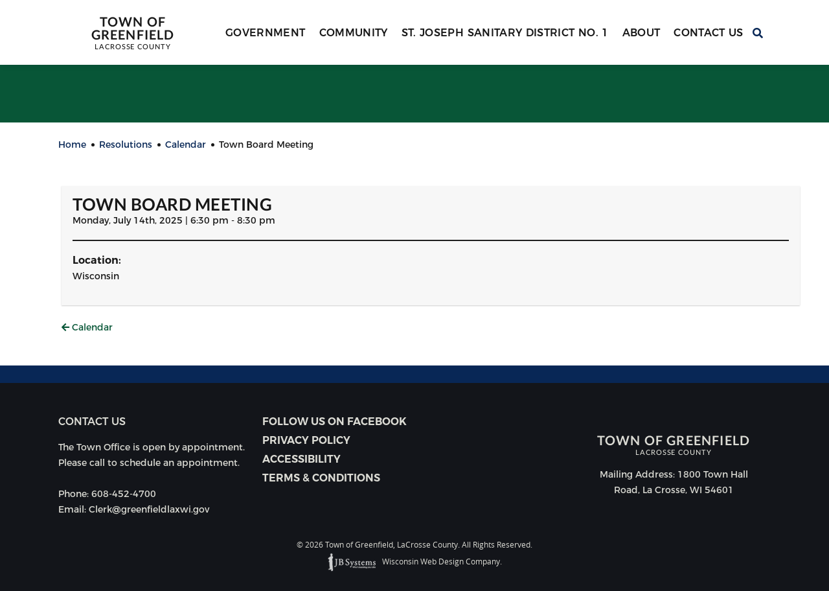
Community (353, 33)
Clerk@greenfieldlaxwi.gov (149, 509)
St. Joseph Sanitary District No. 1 (505, 33)
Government (265, 33)
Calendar (87, 327)
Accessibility (301, 459)
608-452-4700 (123, 494)
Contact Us (709, 33)
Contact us (92, 421)
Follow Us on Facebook (334, 421)
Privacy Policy (306, 440)
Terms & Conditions (321, 478)
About (641, 33)
